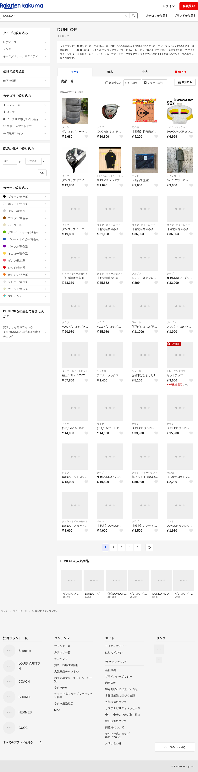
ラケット (136, 322)
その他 (135, 127)
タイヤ (65, 127)
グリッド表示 (154, 82)
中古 (145, 71)
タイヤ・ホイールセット (109, 225)
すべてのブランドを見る (18, 742)
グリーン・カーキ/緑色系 (25, 232)
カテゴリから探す (157, 15)
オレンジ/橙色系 (25, 274)
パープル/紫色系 (25, 246)
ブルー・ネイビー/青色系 (25, 239)
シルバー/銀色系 (25, 281)
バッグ (135, 176)
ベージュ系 (25, 225)
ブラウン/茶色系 (25, 218)
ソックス (101, 371)
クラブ (100, 127)
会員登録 (189, 6)
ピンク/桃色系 (25, 260)
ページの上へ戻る (175, 747)
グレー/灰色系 (25, 211)
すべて (75, 71)
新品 (110, 71)
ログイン (168, 6)
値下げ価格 (25, 80)
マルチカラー (25, 296)
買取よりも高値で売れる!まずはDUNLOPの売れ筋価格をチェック (25, 332)
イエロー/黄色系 (25, 253)
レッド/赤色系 (25, 267)
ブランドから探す (185, 15)
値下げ (180, 71)
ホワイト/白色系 (25, 203)
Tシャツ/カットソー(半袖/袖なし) (110, 176)
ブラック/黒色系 (25, 196)
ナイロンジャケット (177, 127)
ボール (100, 521)
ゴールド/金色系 (25, 289)
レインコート (174, 176)
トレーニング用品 (176, 371)
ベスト (170, 521)
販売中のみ (113, 82)
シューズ (136, 371)
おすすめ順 (132, 82)
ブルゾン (136, 273)
